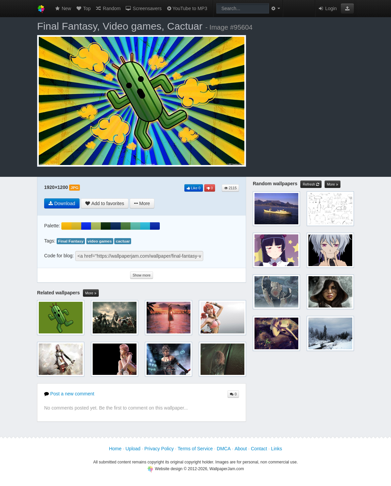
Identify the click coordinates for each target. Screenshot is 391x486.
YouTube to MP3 (186, 8)
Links (276, 448)
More (90, 293)
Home (115, 448)
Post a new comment (69, 393)
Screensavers (143, 8)
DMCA (224, 448)
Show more (141, 275)
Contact (259, 448)
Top (83, 8)
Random (108, 8)
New (62, 8)
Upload (132, 448)
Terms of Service (195, 448)
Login (327, 8)
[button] (347, 8)
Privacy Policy (159, 448)
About (241, 448)
